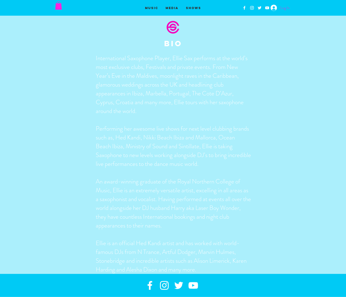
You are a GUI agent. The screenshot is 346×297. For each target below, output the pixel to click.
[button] (58, 5)
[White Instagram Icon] (252, 7)
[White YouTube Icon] (267, 7)
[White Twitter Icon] (259, 7)
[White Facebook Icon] (244, 7)
